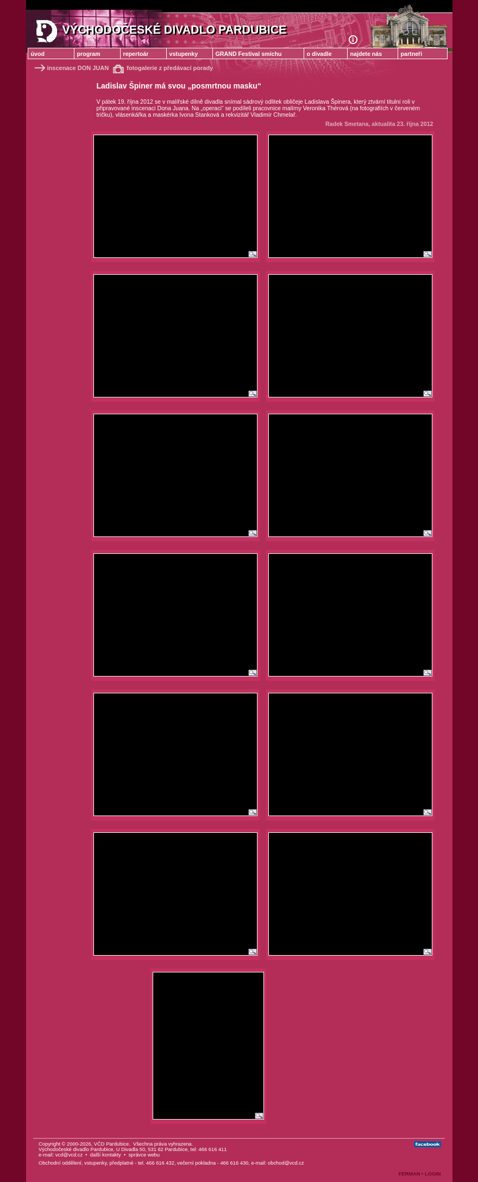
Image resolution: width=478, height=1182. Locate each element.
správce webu (144, 1155)
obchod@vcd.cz (286, 1163)
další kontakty (105, 1155)
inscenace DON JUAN (71, 68)
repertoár (136, 53)
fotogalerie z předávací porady (163, 68)
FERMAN (409, 1174)
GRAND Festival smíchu (249, 53)
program (88, 53)
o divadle (319, 53)
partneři (412, 53)
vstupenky (183, 53)
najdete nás (366, 53)
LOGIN (433, 1174)
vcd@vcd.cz (69, 1155)
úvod (38, 53)
